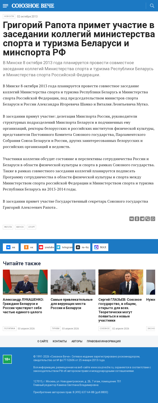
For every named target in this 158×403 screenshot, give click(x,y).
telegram (64, 247)
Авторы (77, 341)
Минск (20, 227)
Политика (9, 328)
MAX (100, 247)
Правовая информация (104, 341)
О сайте (42, 341)
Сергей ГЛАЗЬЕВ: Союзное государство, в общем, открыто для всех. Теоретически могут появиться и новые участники (120, 310)
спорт (31, 227)
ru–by (82, 247)
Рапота (8, 227)
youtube (46, 247)
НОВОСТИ (9, 16)
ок (28, 247)
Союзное (105, 328)
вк (10, 247)
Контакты (60, 341)
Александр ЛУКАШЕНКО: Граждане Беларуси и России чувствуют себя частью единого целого (23, 306)
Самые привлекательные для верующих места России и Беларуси (72, 304)
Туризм (55, 328)
